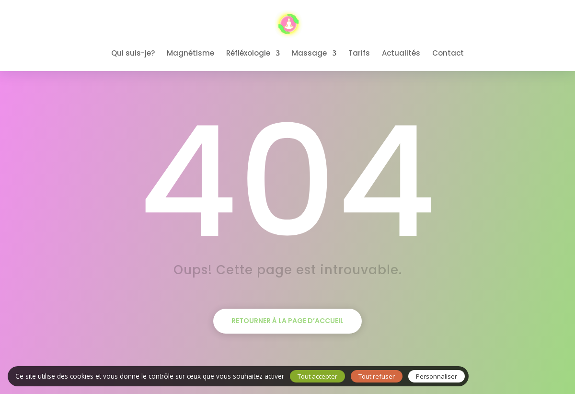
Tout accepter (317, 376)
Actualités (401, 54)
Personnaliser (436, 376)
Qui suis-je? (133, 54)
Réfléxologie (248, 54)
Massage (309, 54)
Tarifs (359, 54)
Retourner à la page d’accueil (287, 320)
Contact (448, 54)
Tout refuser (376, 376)
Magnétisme (190, 54)
